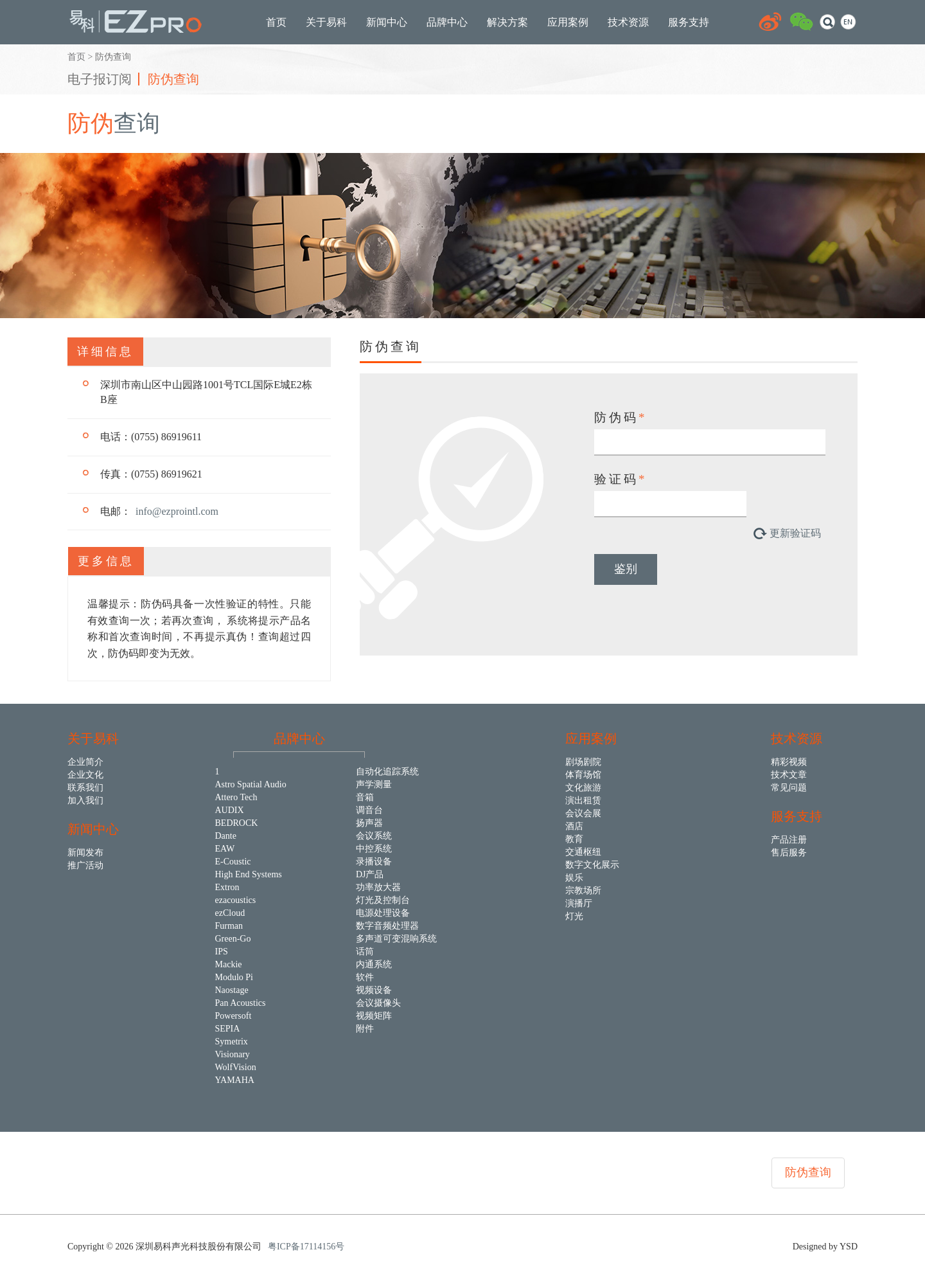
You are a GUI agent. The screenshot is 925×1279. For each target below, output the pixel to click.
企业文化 (85, 775)
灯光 (574, 916)
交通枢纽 (583, 852)
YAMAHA (234, 1080)
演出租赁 (583, 800)
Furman (229, 926)
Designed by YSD (825, 1246)
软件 (365, 977)
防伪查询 (173, 79)
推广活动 (85, 865)
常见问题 (789, 787)
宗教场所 (583, 890)
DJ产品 (370, 874)
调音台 (369, 810)
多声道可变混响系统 (396, 939)
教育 (574, 839)
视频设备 (374, 990)
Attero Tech (236, 797)
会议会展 (583, 813)
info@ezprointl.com (177, 511)
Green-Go (233, 939)
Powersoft (233, 1016)
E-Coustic (233, 861)
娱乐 (574, 877)
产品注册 (789, 840)
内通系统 (374, 964)
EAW (225, 849)
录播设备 (374, 861)
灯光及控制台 (383, 900)
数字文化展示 (592, 865)
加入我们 (85, 800)
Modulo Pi (234, 977)
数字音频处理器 (387, 926)
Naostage (232, 990)
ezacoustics (235, 900)
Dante (225, 836)
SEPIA (227, 1028)
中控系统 (374, 849)
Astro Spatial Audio (250, 784)
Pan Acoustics (240, 1003)
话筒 (365, 951)
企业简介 (85, 762)
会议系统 (374, 836)
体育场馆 (583, 775)
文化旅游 (583, 787)
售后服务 (789, 852)
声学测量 (374, 784)
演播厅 (578, 903)
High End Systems (248, 874)
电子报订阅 (99, 79)
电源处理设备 (383, 913)
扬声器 (369, 823)
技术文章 (789, 775)
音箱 (365, 797)
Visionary (232, 1054)
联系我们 (85, 787)
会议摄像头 (378, 1003)
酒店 (574, 826)
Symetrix (231, 1041)
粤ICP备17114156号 (306, 1246)
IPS (221, 951)
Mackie (228, 964)
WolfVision (235, 1067)
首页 (76, 57)
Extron (227, 887)
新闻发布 (85, 852)
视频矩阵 (374, 1016)
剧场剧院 (583, 762)
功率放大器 (378, 887)
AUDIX (229, 810)
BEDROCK (236, 823)
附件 (365, 1028)
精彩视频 (789, 762)
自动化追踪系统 (387, 771)
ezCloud (230, 913)
